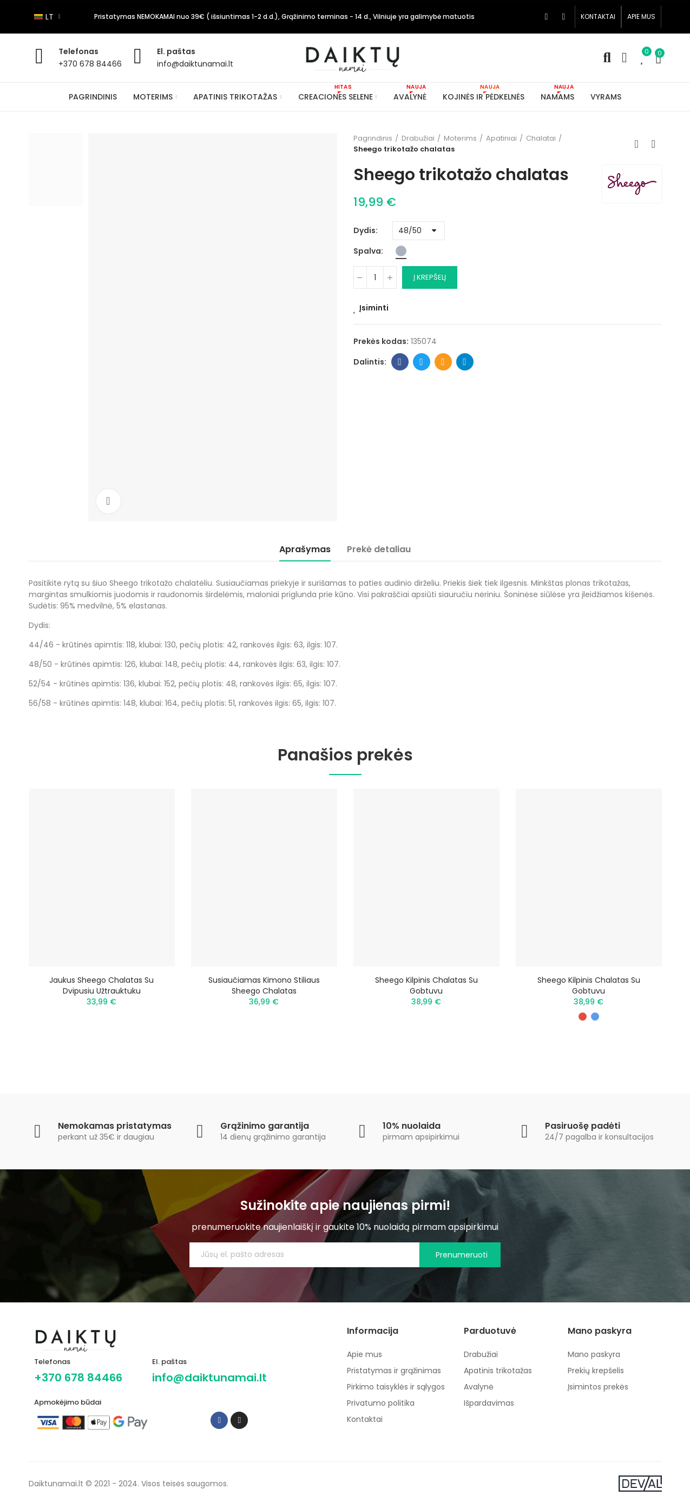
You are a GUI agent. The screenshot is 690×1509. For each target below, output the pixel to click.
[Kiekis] (375, 277)
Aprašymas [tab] (305, 549)
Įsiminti (374, 307)
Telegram (464, 361)
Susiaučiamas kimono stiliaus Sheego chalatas (264, 985)
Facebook (400, 361)
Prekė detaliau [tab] (379, 549)
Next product (654, 143)
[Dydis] (418, 230)
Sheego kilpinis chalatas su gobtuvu (426, 985)
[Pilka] (401, 251)
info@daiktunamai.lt (195, 63)
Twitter (421, 361)
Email (443, 361)
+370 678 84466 (90, 63)
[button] (598, 16)
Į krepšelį (429, 277)
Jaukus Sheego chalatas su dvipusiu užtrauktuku (101, 985)
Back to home (640, 143)
